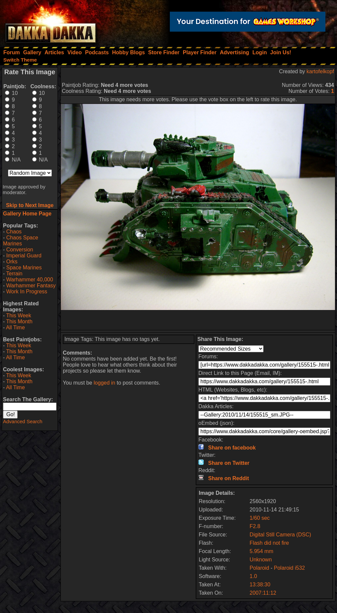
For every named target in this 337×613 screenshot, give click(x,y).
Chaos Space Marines (20, 240)
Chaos (14, 231)
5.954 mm (261, 551)
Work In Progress (26, 291)
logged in (104, 383)
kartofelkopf (320, 71)
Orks (12, 261)
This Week (18, 315)
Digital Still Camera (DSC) (280, 534)
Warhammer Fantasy (31, 285)
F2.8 (255, 526)
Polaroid (259, 568)
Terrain (14, 273)
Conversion (19, 249)
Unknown (261, 559)
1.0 (253, 576)
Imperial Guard (24, 255)
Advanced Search (22, 421)
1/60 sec (260, 518)
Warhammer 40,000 (29, 279)
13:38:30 (260, 584)
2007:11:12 (263, 593)
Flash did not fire (269, 543)
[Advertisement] (198, 320)
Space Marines (24, 267)
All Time (15, 327)
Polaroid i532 (289, 568)
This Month (19, 321)
